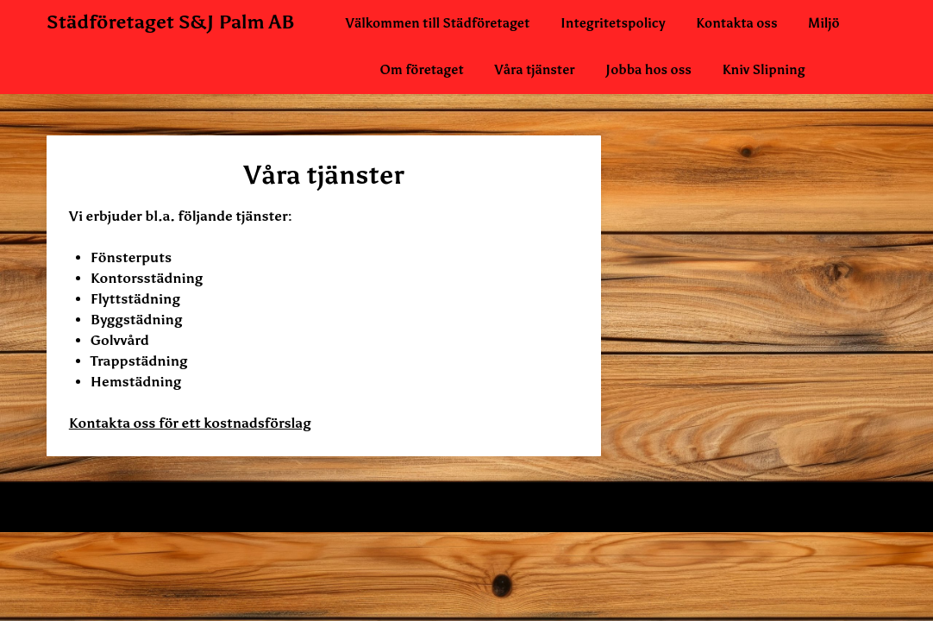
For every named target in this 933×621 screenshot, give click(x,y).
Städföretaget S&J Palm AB (171, 22)
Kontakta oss (736, 23)
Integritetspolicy (613, 23)
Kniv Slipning (763, 70)
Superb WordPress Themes (633, 507)
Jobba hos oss (648, 70)
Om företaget (421, 70)
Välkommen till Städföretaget (438, 23)
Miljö (824, 23)
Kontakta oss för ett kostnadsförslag (190, 423)
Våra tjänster (534, 70)
